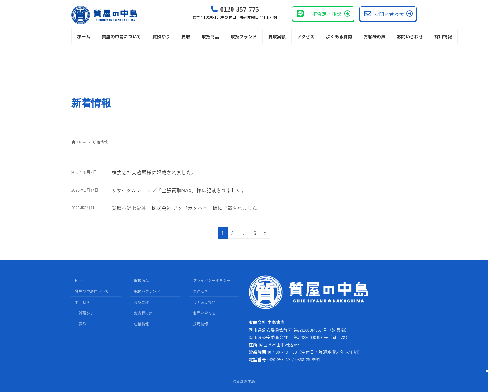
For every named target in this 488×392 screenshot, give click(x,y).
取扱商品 (141, 280)
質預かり (86, 312)
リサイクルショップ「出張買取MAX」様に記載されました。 (178, 190)
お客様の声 (143, 312)
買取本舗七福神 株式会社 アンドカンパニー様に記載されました (184, 208)
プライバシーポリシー (211, 280)
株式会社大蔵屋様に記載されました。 (153, 172)
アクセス (200, 291)
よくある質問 (204, 302)
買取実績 (141, 302)
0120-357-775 (234, 13)
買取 (82, 323)
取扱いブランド (147, 291)
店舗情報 (141, 323)
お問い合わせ (388, 13)
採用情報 (200, 323)
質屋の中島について (92, 291)
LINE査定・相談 (323, 13)
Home (80, 280)
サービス (82, 302)
